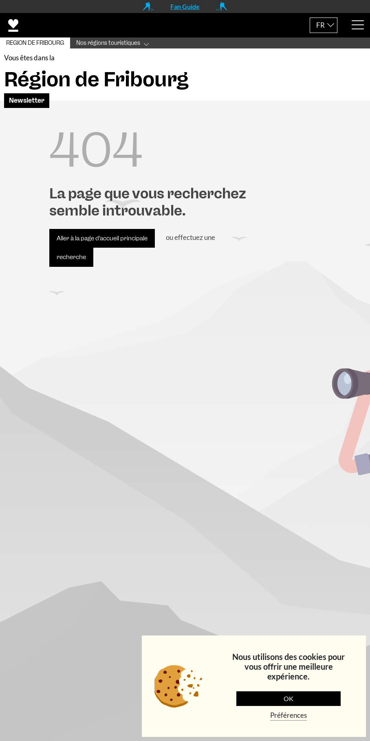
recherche (71, 257)
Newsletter (26, 100)
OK (288, 698)
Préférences (288, 715)
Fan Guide (185, 6)
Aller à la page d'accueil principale (102, 238)
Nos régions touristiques (108, 43)
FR (320, 25)
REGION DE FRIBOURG (35, 43)
